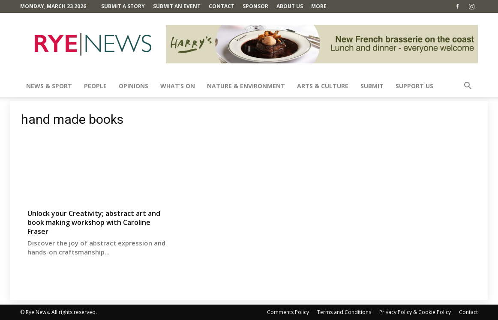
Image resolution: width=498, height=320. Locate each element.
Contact (221, 6)
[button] (467, 87)
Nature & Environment (246, 86)
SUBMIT (372, 86)
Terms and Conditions (344, 312)
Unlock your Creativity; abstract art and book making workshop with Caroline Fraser (93, 222)
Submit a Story (123, 6)
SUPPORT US (414, 86)
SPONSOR (255, 6)
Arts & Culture (322, 86)
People (95, 86)
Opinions (133, 86)
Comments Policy (288, 312)
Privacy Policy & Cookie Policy (415, 312)
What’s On (177, 86)
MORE (319, 6)
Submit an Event (177, 6)
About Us (289, 6)
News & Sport (49, 86)
